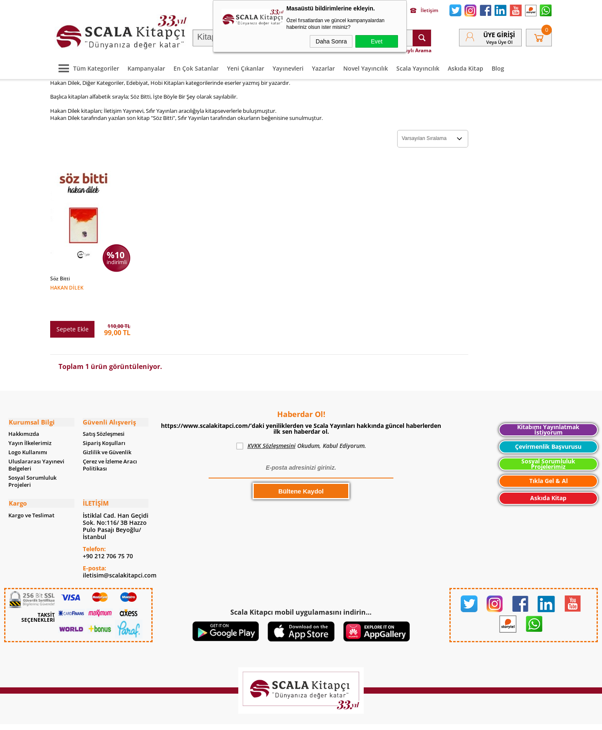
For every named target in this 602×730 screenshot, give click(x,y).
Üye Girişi (499, 34)
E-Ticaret (275, 719)
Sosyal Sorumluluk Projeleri (32, 458)
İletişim (424, 10)
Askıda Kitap (465, 67)
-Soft (257, 719)
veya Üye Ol (499, 41)
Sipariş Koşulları (104, 420)
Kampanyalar (146, 67)
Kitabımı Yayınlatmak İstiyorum (548, 406)
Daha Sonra (331, 41)
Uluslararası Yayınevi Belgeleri (36, 442)
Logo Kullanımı (27, 429)
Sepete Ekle (72, 306)
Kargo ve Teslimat (31, 492)
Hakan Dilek (67, 287)
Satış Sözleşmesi (104, 411)
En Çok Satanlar (196, 67)
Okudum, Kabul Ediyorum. (301, 423)
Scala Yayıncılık (417, 67)
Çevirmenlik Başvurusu (548, 423)
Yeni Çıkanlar (245, 67)
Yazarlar (323, 67)
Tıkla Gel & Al (548, 458)
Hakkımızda (23, 411)
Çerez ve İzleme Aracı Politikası (110, 442)
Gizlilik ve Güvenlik (107, 429)
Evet (377, 41)
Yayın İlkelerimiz (29, 420)
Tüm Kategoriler (86, 67)
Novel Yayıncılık (365, 67)
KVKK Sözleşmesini (271, 423)
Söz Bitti (60, 278)
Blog (498, 67)
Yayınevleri (288, 67)
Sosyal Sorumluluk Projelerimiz (548, 441)
